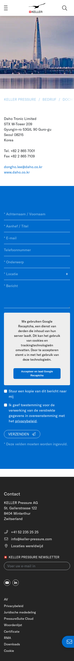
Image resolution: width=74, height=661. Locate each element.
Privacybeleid (13, 606)
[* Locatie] (37, 274)
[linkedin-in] (15, 583)
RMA (7, 638)
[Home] (37, 8)
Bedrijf (49, 99)
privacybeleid (26, 421)
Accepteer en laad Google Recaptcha (37, 373)
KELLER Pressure (20, 99)
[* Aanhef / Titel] (37, 226)
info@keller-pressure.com (28, 539)
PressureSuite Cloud (18, 619)
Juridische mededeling (20, 612)
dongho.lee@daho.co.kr (23, 167)
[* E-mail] (37, 238)
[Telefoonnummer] (37, 250)
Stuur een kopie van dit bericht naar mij (38, 394)
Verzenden (22, 434)
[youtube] (7, 583)
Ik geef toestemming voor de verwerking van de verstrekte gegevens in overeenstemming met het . (37, 413)
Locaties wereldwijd (23, 546)
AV (6, 599)
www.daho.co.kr (17, 172)
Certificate (12, 631)
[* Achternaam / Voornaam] (37, 214)
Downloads (12, 644)
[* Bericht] (37, 294)
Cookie (9, 651)
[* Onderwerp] (37, 262)
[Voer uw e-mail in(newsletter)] (37, 566)
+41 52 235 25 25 (21, 532)
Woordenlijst (13, 625)
